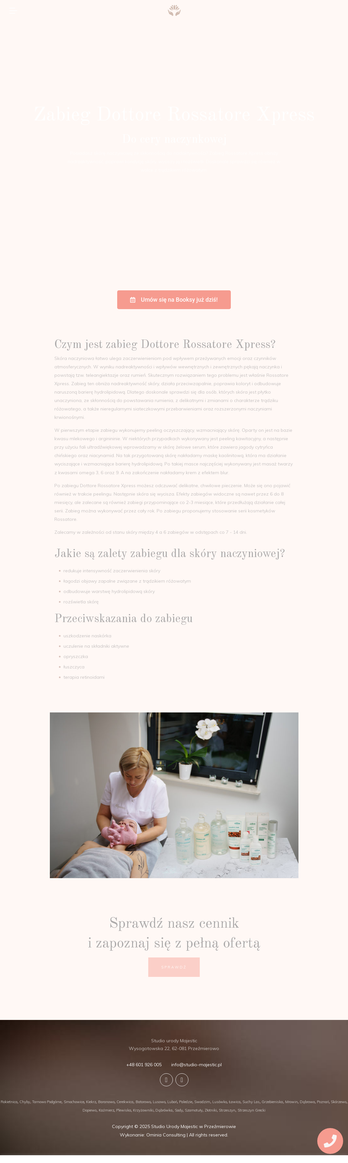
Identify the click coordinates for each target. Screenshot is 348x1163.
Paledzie (185, 1102)
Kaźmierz (106, 1110)
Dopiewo (89, 1110)
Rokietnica (9, 1102)
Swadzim (202, 1102)
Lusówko (219, 1102)
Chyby (24, 1102)
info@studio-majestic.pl (196, 1065)
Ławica (235, 1102)
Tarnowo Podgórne (47, 1102)
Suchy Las (251, 1102)
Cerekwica (125, 1102)
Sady (179, 1110)
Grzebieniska (272, 1102)
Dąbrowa (307, 1102)
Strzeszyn (227, 1110)
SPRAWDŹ (174, 967)
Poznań (323, 1102)
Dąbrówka (164, 1110)
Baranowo (106, 1102)
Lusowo (159, 1102)
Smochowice (74, 1102)
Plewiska (123, 1110)
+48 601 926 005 (144, 1065)
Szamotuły (194, 1110)
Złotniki (211, 1110)
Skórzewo (338, 1102)
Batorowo (143, 1102)
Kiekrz (91, 1102)
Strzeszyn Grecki (251, 1110)
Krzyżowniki (143, 1110)
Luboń (172, 1102)
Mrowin (291, 1102)
